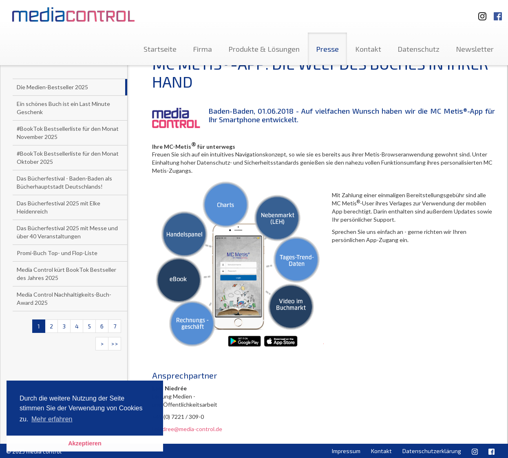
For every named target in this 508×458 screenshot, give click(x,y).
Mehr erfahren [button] (52, 419)
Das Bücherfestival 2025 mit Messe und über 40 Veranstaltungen (67, 232)
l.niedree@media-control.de (187, 428)
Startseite (160, 48)
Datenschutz (419, 48)
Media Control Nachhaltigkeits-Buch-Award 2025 (64, 298)
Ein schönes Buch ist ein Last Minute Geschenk (63, 107)
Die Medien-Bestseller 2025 (52, 87)
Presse (327, 48)
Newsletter (475, 48)
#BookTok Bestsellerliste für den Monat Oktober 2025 (68, 157)
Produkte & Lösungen (264, 48)
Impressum (346, 450)
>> (114, 343)
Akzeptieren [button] (85, 443)
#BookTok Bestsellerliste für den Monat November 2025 (68, 132)
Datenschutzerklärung (431, 450)
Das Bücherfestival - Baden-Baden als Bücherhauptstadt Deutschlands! (64, 182)
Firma (202, 48)
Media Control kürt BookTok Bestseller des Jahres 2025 (66, 273)
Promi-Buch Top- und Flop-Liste (57, 252)
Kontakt (368, 48)
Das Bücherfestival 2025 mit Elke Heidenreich (58, 207)
